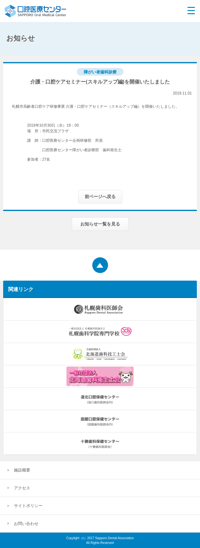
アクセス (22, 488)
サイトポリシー (28, 505)
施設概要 (22, 470)
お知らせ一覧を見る (100, 223)
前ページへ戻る (100, 196)
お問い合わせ (26, 523)
